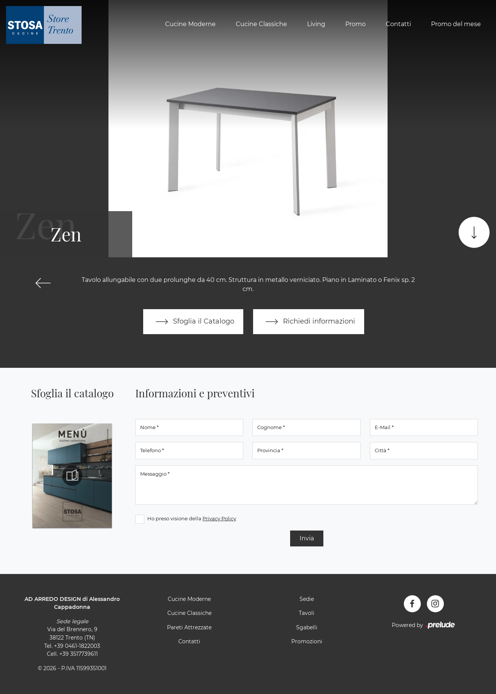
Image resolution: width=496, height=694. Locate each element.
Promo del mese (456, 24)
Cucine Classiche (261, 24)
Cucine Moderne (190, 24)
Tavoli (306, 613)
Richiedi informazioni (308, 321)
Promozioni (306, 641)
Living (316, 24)
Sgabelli (306, 627)
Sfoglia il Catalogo (193, 321)
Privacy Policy (219, 518)
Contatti (398, 24)
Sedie (307, 599)
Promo (355, 24)
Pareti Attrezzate (189, 627)
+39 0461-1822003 (77, 646)
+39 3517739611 (78, 653)
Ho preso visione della (191, 518)
